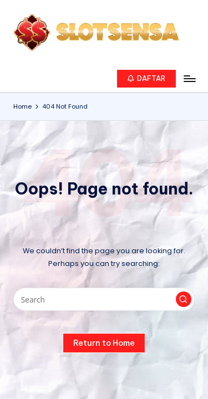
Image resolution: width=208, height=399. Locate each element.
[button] (146, 78)
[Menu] (189, 78)
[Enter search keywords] (104, 299)
